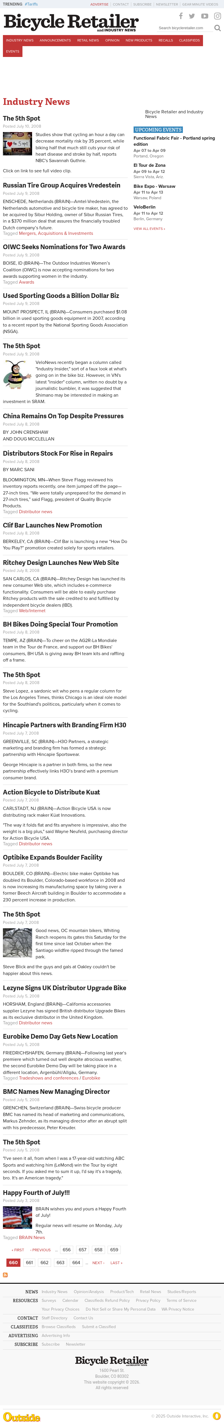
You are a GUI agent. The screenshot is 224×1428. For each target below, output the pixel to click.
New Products (139, 40)
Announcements (55, 40)
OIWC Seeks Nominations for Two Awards (64, 246)
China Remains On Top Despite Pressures (63, 415)
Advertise (99, 4)
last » (117, 1263)
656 (67, 1250)
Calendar (70, 1300)
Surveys (49, 1300)
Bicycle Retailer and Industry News (174, 114)
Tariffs (32, 4)
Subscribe (142, 4)
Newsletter (167, 4)
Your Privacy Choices (61, 1309)
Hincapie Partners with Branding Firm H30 (64, 724)
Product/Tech (122, 1291)
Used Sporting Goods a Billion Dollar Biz (61, 295)
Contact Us (83, 1318)
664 (76, 1263)
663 (60, 1263)
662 (44, 1263)
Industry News (20, 40)
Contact (121, 4)
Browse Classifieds (59, 1326)
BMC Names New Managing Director (56, 1091)
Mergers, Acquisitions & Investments (56, 233)
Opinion (112, 40)
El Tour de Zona (150, 165)
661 (29, 1263)
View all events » (149, 229)
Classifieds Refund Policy (107, 1300)
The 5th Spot (21, 118)
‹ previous (40, 1250)
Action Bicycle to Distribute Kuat (51, 792)
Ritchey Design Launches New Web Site (61, 562)
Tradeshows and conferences (48, 1078)
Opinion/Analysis (89, 1291)
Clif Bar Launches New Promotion (52, 525)
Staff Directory (54, 1318)
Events (12, 51)
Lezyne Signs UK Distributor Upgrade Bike (64, 987)
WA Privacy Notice (178, 1309)
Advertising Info (56, 1335)
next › (98, 1263)
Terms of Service (182, 1300)
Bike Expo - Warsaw (154, 186)
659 (114, 1250)
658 (98, 1250)
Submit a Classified (99, 1326)
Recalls (166, 40)
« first (18, 1250)
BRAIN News (32, 1237)
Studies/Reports (181, 1291)
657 (82, 1250)
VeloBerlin (144, 207)
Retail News (88, 40)
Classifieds (189, 40)
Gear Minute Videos (200, 4)
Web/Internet (32, 611)
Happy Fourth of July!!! (36, 1192)
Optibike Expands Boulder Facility (52, 857)
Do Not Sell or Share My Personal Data (120, 1309)
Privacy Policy (148, 1300)
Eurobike (91, 1078)
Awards (26, 282)
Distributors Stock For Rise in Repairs (58, 453)
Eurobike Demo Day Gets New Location (60, 1036)
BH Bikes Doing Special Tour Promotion (60, 624)
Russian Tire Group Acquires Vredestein (61, 185)
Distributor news (35, 512)
